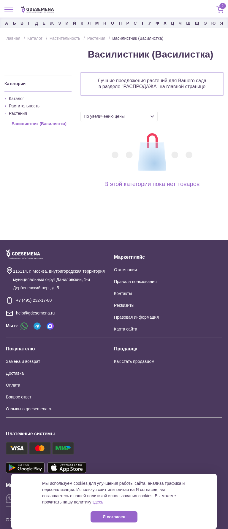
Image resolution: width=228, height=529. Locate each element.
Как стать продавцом (134, 361)
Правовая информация (136, 317)
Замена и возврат (23, 361)
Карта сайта (125, 329)
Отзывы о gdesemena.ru (29, 408)
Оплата (13, 385)
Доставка (15, 373)
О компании (125, 269)
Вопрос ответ (18, 397)
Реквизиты (124, 305)
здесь (97, 502)
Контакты (123, 293)
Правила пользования (135, 281)
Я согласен (114, 516)
